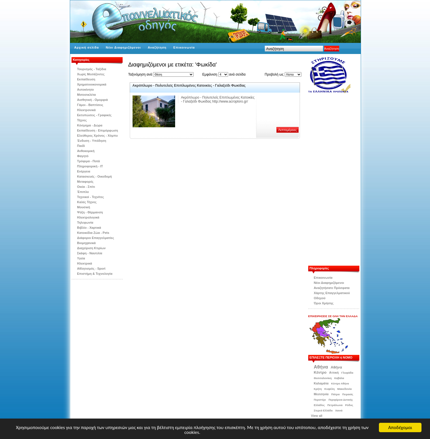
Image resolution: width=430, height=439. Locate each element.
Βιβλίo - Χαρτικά (89, 227)
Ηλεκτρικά (84, 263)
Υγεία (81, 258)
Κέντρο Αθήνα (340, 383)
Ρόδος (349, 405)
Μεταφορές (85, 181)
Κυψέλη (329, 388)
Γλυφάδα (347, 372)
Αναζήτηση (157, 47)
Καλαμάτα (321, 383)
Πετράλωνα (335, 405)
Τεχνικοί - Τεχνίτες (90, 197)
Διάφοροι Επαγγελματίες (95, 238)
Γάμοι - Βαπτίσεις (90, 105)
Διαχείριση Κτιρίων (91, 248)
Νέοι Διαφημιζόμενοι (123, 47)
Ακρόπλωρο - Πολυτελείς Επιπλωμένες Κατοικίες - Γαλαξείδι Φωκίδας (189, 86)
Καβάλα (339, 378)
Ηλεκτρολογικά (88, 217)
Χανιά (339, 410)
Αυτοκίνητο (85, 89)
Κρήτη (318, 389)
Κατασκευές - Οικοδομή (94, 176)
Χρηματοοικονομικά (91, 84)
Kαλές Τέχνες (87, 202)
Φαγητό (83, 156)
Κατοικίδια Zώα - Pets (93, 232)
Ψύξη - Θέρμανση (90, 212)
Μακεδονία (344, 388)
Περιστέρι (320, 399)
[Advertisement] (336, 179)
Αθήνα (321, 366)
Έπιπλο (83, 192)
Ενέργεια (83, 171)
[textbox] (294, 48)
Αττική (334, 372)
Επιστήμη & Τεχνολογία (94, 273)
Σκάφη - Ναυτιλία (89, 253)
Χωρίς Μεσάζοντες (91, 74)
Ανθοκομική (86, 151)
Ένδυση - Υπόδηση (91, 140)
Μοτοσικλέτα (86, 94)
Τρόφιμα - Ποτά (88, 161)
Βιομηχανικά (86, 243)
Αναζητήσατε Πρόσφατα (332, 288)
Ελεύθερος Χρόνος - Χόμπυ (97, 135)
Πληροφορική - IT (90, 166)
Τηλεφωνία (85, 222)
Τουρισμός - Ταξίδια (91, 69)
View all (316, 415)
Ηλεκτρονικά (86, 110)
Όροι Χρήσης (324, 303)
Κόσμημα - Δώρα (89, 125)
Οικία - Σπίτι (86, 186)
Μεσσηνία (321, 394)
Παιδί (81, 145)
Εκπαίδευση (86, 79)
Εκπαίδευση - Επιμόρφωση (97, 130)
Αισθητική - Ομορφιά (92, 99)
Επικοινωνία (184, 47)
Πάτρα (335, 394)
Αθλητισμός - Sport (91, 268)
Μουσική (83, 207)
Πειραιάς (347, 394)
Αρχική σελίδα (86, 47)
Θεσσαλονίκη (323, 378)
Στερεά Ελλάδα (323, 410)
